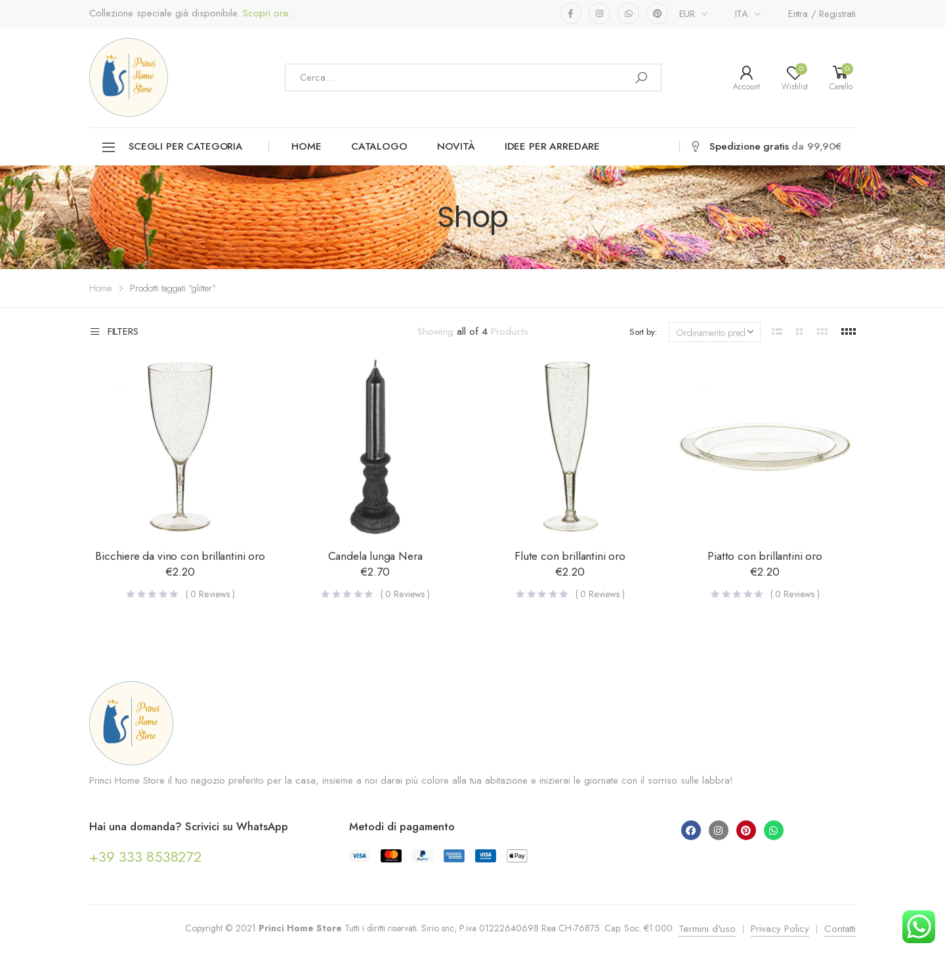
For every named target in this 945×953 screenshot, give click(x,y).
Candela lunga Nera (375, 555)
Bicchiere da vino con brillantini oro (180, 555)
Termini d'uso (707, 928)
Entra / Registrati (822, 14)
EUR (687, 14)
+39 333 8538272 (145, 856)
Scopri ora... (268, 13)
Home (306, 146)
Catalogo (379, 146)
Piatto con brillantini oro (764, 555)
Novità (456, 146)
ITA (742, 14)
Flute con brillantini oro (569, 555)
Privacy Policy (780, 928)
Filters (113, 332)
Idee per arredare (552, 146)
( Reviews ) (210, 594)
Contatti (840, 928)
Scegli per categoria (171, 147)
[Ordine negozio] (715, 332)
